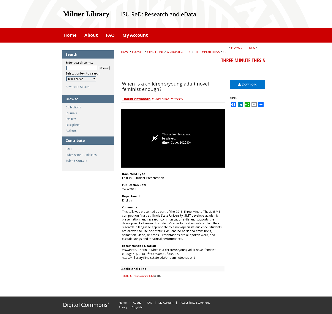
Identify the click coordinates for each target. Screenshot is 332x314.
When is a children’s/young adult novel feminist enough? (165, 86)
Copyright (137, 307)
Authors (71, 130)
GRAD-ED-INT (155, 52)
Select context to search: (83, 73)
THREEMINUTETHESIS (207, 52)
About (137, 302)
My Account (165, 302)
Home (125, 52)
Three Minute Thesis (243, 60)
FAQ (69, 149)
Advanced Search (78, 87)
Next (252, 47)
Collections (73, 107)
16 (224, 52)
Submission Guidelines (81, 155)
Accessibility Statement (195, 302)
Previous (236, 47)
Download (247, 84)
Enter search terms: (79, 62)
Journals (71, 113)
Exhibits (71, 119)
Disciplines (73, 125)
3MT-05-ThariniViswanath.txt (138, 276)
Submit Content (76, 161)
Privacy (123, 307)
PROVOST (138, 52)
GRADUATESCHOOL (179, 52)
